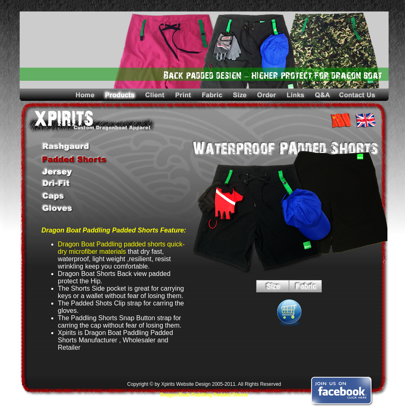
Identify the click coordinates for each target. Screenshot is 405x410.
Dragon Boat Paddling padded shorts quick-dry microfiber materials (121, 248)
